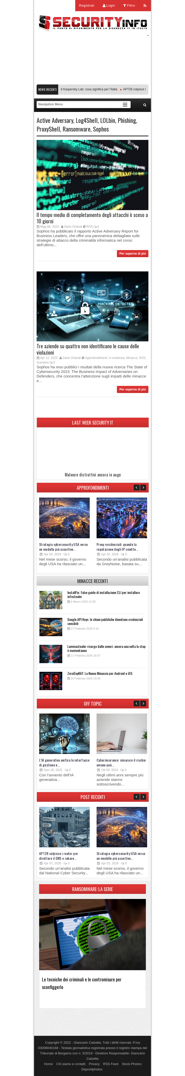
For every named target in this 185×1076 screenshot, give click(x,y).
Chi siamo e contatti (70, 1064)
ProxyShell (48, 128)
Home (48, 1064)
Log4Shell (87, 120)
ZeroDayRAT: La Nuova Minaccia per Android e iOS (99, 673)
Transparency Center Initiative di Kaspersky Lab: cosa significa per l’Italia (70, 89)
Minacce (131, 358)
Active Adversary (55, 120)
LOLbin (107, 120)
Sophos (101, 128)
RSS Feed (110, 1064)
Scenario (43, 362)
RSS (89, 226)
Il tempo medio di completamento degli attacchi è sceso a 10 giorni (92, 218)
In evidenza (116, 358)
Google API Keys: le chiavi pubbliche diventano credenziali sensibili (105, 621)
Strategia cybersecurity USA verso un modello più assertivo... (63, 547)
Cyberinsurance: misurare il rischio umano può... (121, 762)
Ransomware (76, 128)
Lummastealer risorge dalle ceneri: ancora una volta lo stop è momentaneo (106, 648)
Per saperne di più (132, 253)
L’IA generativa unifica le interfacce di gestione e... (64, 762)
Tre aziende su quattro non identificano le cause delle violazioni (88, 349)
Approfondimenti (96, 358)
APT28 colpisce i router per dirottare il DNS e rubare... (58, 856)
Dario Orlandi (73, 226)
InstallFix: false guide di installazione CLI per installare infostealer (103, 594)
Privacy (94, 1064)
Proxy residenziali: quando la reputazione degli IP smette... (117, 547)
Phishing (127, 120)
